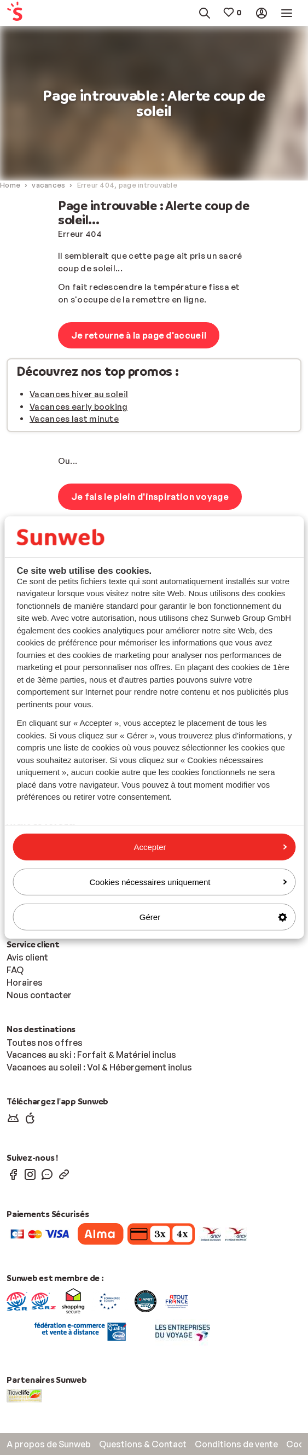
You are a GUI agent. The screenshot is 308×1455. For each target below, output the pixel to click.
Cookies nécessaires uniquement (188, 882)
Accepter (210, 846)
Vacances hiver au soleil (79, 394)
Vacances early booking (79, 406)
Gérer (213, 917)
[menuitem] (26, 13)
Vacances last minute (74, 419)
